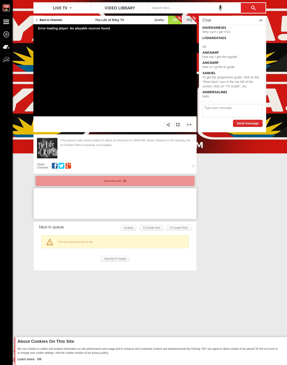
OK (39, 359)
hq (192, 19)
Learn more (26, 359)
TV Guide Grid (151, 227)
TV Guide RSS (179, 227)
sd (177, 19)
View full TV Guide (115, 258)
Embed (128, 227)
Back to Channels (51, 20)
